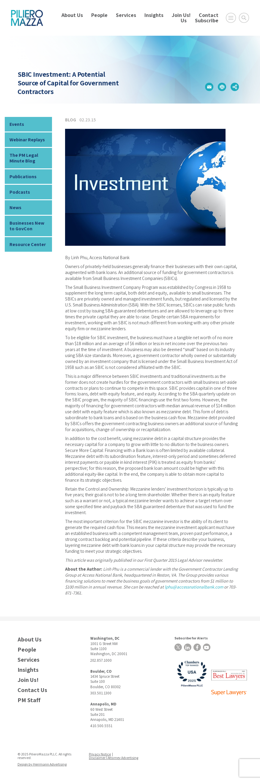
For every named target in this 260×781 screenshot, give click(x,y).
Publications (23, 176)
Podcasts (20, 192)
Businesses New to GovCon (27, 226)
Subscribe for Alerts (191, 638)
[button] (209, 87)
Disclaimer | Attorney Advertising (113, 757)
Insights (153, 15)
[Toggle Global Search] (244, 18)
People (99, 15)
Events (17, 124)
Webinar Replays (27, 140)
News (15, 207)
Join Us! (181, 15)
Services (126, 15)
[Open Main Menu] (231, 18)
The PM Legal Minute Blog (24, 158)
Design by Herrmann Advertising (42, 764)
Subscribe (206, 20)
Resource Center (28, 244)
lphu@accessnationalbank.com (194, 587)
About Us (72, 15)
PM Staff (29, 700)
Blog (70, 120)
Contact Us (32, 690)
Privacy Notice (100, 754)
